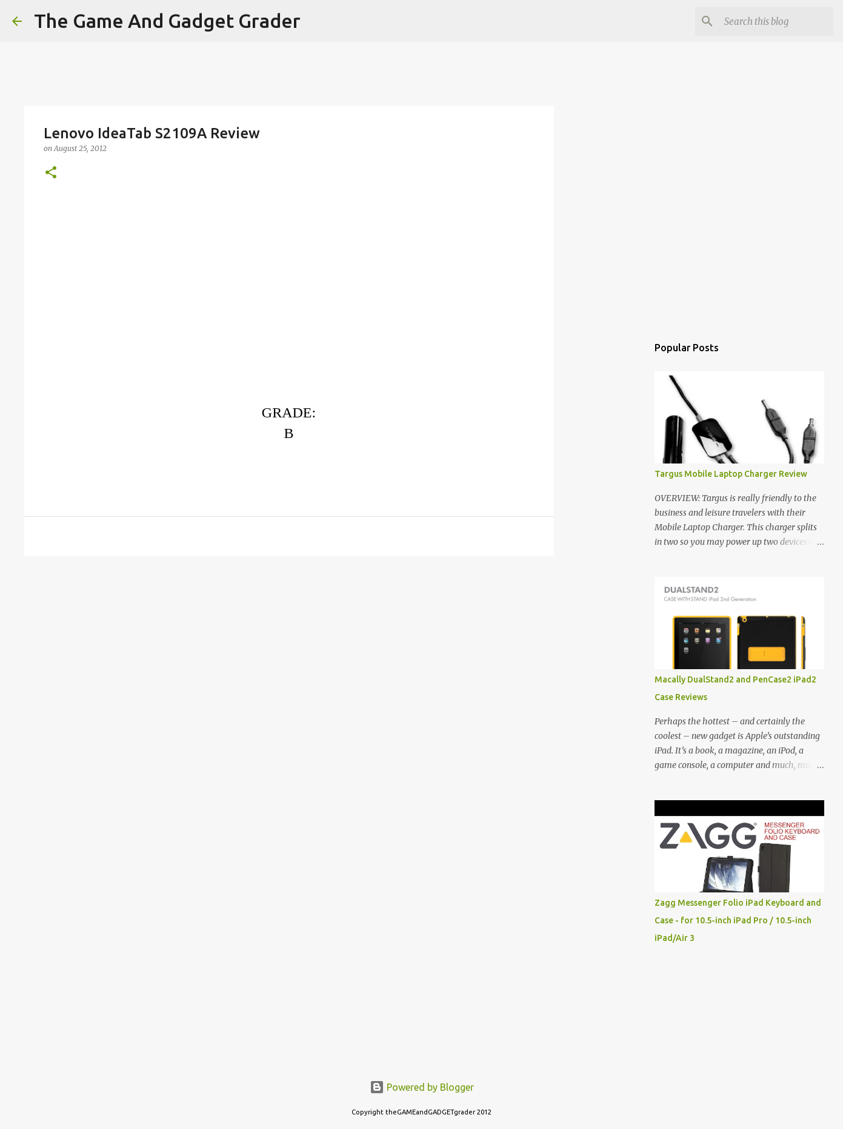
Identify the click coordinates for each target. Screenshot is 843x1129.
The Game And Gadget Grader (167, 21)
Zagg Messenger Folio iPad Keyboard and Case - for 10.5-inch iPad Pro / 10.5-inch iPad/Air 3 (738, 920)
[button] (51, 173)
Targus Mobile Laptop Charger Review (731, 474)
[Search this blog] (769, 21)
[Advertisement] (289, 659)
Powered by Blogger (422, 1087)
